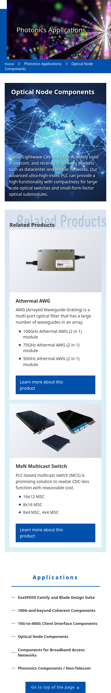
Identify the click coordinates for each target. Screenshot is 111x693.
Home (9, 64)
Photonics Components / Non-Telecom (54, 668)
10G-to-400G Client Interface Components (57, 623)
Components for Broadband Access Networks (51, 652)
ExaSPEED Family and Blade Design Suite (56, 597)
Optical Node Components (43, 636)
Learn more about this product (41, 385)
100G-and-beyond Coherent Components (56, 610)
